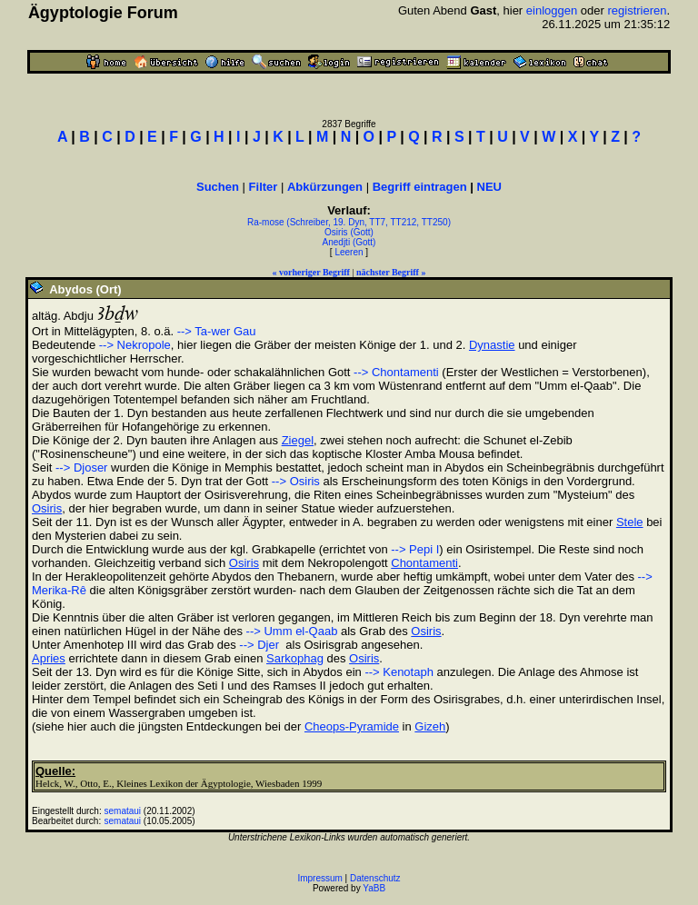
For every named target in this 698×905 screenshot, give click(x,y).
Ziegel (298, 440)
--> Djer (259, 644)
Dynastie (492, 345)
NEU (489, 187)
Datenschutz (375, 878)
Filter (263, 187)
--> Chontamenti (396, 372)
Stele (629, 522)
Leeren (348, 252)
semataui (123, 811)
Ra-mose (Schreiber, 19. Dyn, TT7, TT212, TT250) (349, 222)
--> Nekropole (135, 345)
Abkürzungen (325, 187)
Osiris (47, 508)
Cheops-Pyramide (351, 726)
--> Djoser (81, 467)
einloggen (551, 10)
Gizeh (429, 726)
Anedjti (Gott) (349, 242)
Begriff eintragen (420, 187)
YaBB (374, 888)
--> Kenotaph (399, 672)
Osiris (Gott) (349, 232)
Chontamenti (424, 563)
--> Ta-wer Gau (216, 331)
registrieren (636, 10)
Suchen (217, 187)
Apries (48, 658)
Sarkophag (295, 658)
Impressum (319, 878)
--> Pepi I (415, 549)
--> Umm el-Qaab (292, 631)
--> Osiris (296, 481)
